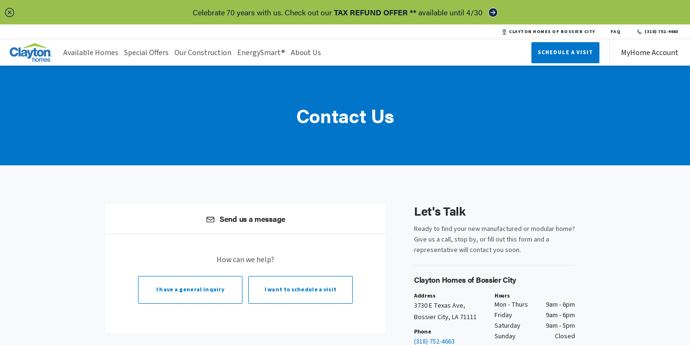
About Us (306, 52)
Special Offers (146, 52)
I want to (300, 290)
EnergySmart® (261, 52)
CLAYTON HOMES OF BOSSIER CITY (548, 31)
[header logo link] (31, 52)
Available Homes (90, 52)
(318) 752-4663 (657, 31)
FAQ (615, 31)
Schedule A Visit (565, 52)
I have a (190, 290)
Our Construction (202, 52)
